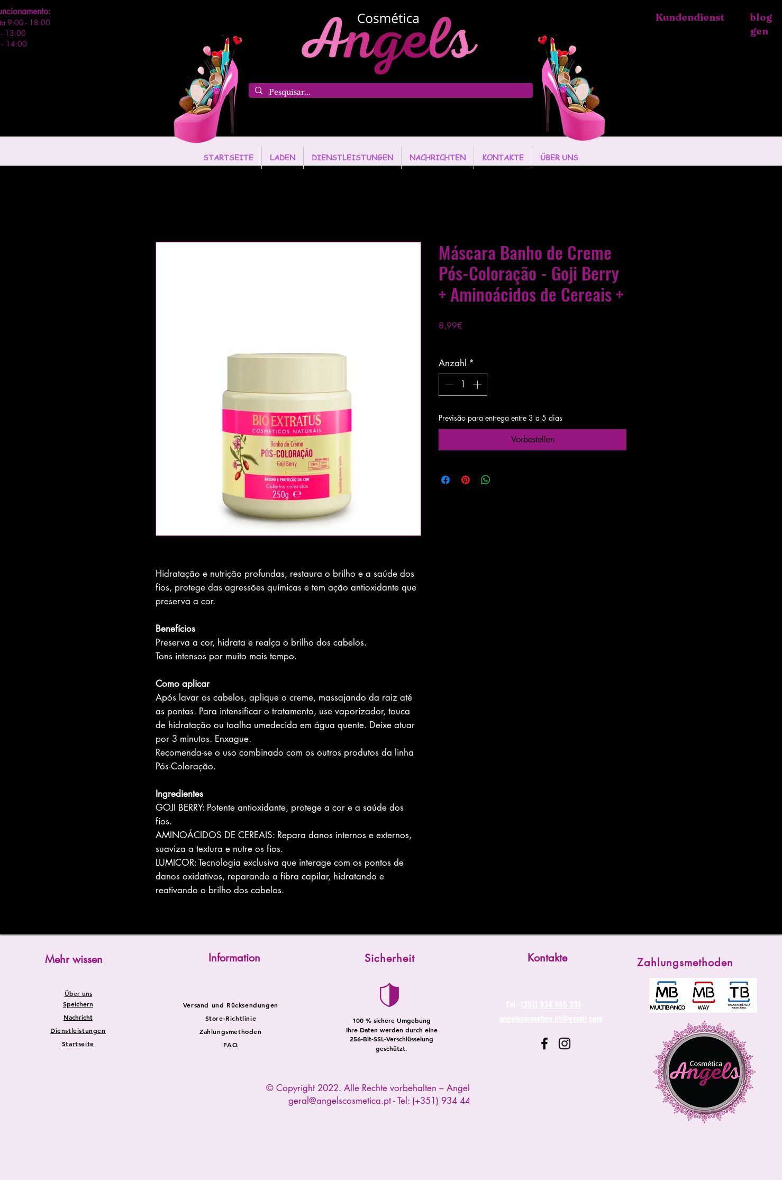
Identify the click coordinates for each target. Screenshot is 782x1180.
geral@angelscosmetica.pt (339, 1100)
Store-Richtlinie (231, 1018)
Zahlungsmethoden (230, 1031)
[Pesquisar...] (390, 92)
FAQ (230, 1044)
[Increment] (478, 384)
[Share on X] (505, 480)
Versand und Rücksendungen (230, 1005)
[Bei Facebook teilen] (445, 480)
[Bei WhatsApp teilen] (485, 480)
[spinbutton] (463, 384)
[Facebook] (544, 1043)
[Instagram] (564, 1043)
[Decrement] (448, 384)
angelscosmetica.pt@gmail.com (550, 1018)
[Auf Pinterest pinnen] (465, 480)
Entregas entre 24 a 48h (523, 341)
